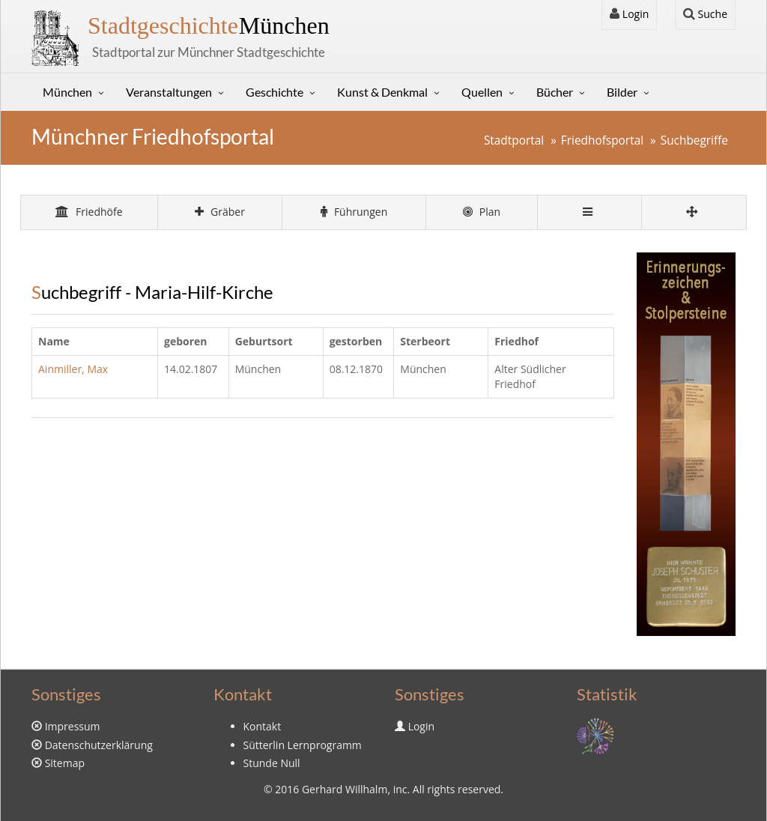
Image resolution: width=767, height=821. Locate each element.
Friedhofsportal (602, 140)
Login (629, 14)
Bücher (554, 92)
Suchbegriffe (694, 140)
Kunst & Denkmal (382, 92)
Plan (481, 212)
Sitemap (65, 763)
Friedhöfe (88, 212)
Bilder (622, 92)
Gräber (219, 212)
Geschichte (274, 92)
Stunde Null (271, 763)
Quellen (482, 92)
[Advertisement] (322, 541)
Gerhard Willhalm (344, 789)
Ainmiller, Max (73, 369)
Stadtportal (514, 140)
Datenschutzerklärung (99, 745)
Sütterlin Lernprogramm (302, 745)
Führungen (354, 212)
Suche (705, 14)
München (209, 25)
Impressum (72, 726)
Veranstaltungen (169, 92)
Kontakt (262, 726)
